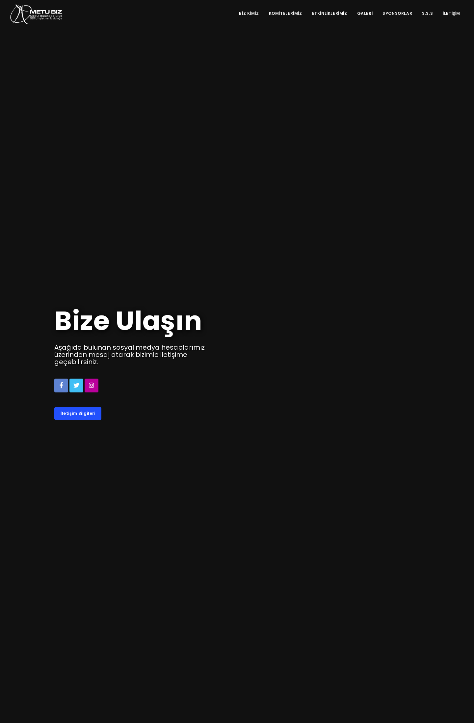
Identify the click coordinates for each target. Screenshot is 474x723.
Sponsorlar (397, 13)
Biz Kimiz (249, 13)
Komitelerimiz (285, 13)
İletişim (451, 13)
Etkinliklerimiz (329, 13)
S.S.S (427, 13)
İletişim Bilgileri (78, 413)
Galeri (365, 13)
